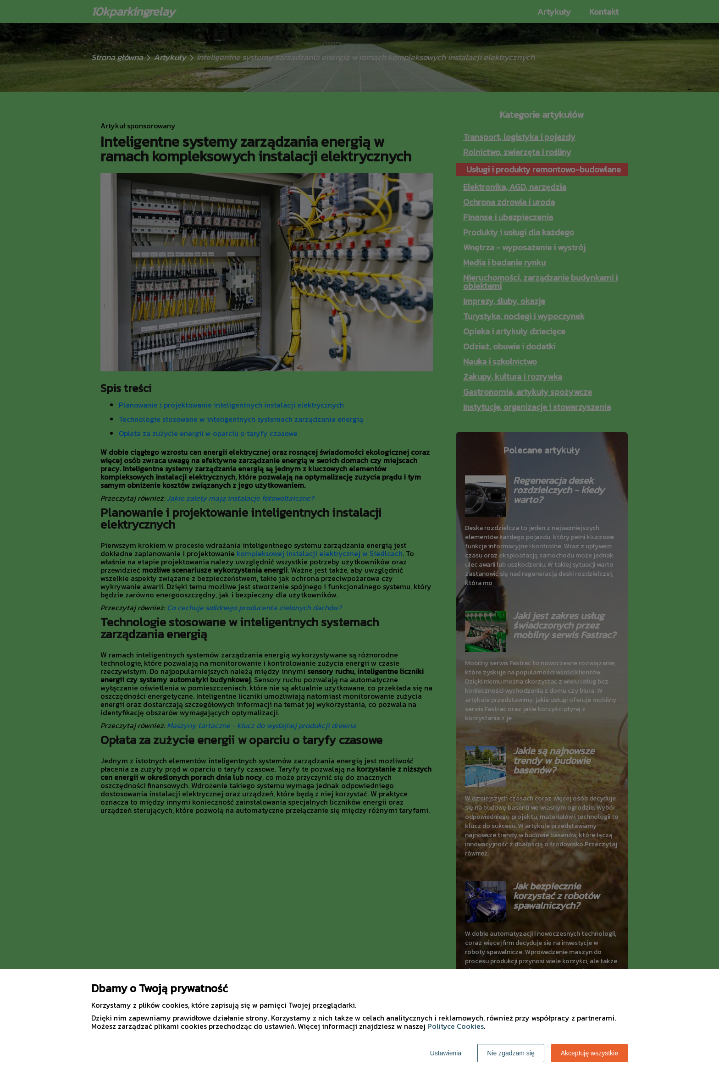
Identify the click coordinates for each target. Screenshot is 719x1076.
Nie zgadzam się (511, 1053)
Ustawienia (445, 1053)
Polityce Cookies (455, 1026)
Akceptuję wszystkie (589, 1053)
